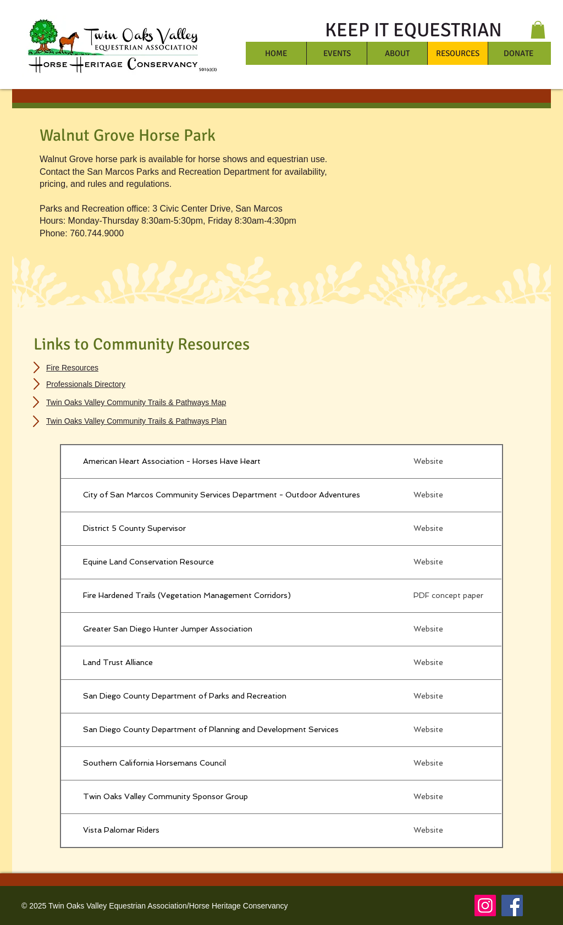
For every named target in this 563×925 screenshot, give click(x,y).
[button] (538, 29)
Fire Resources (72, 367)
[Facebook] (512, 905)
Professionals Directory (85, 384)
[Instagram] (485, 905)
